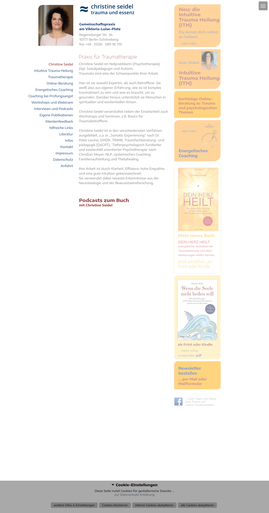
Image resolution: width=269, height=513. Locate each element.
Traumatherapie (60, 77)
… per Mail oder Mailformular (192, 381)
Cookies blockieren (115, 505)
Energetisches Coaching (193, 153)
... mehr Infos (188, 43)
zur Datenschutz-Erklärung (134, 494)
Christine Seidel (61, 64)
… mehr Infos (188, 351)
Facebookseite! (204, 404)
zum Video (189, 62)
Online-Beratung (59, 83)
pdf (198, 355)
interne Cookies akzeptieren (154, 505)
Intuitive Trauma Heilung (53, 71)
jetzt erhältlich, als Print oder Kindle (195, 264)
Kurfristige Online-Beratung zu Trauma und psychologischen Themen (197, 106)
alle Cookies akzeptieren (197, 505)
